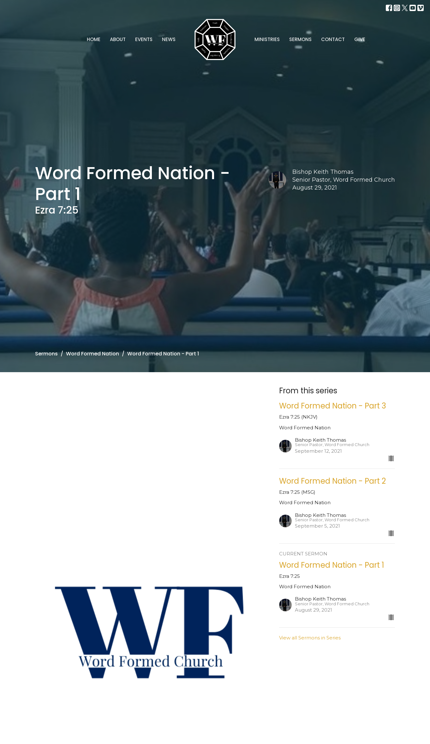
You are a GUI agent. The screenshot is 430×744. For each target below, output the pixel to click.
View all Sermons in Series (310, 638)
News (169, 39)
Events (143, 39)
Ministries (267, 39)
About (118, 39)
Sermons (300, 39)
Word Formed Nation (92, 353)
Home (93, 39)
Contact (333, 39)
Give (359, 39)
